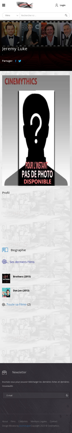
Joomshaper (25, 425)
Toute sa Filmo (16, 304)
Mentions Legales (39, 421)
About (5, 421)
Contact (53, 421)
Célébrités (23, 421)
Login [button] (62, 5)
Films (13, 421)
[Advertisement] (36, 222)
